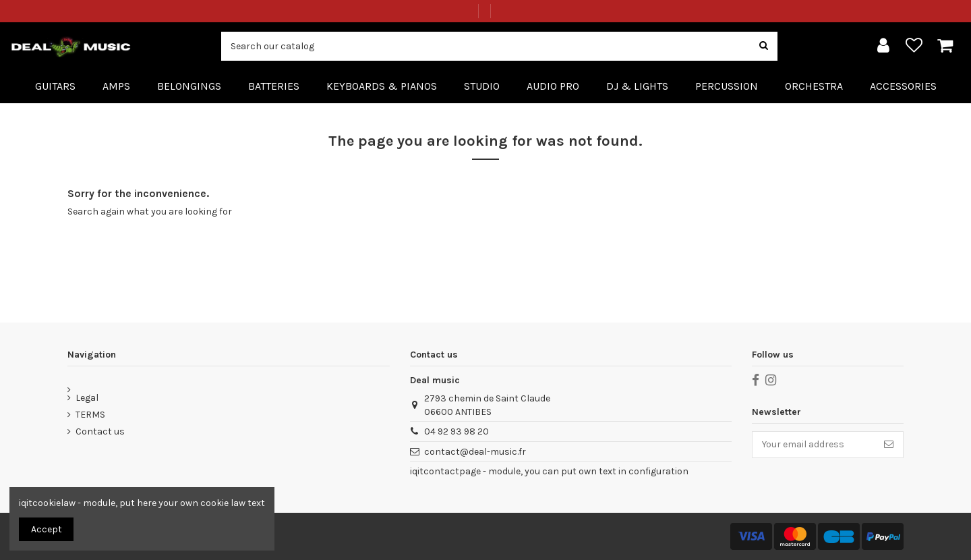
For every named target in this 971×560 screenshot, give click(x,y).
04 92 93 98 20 (456, 431)
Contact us (100, 431)
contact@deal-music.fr (475, 451)
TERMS (90, 414)
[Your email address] (814, 444)
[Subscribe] (889, 444)
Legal (87, 397)
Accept (46, 529)
